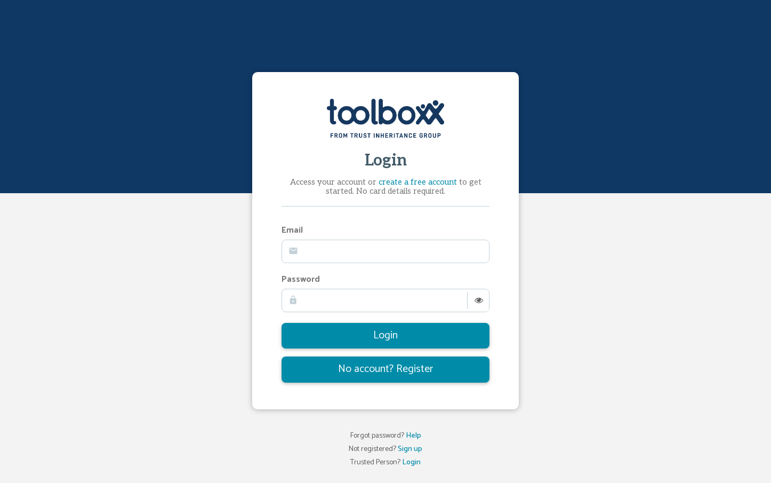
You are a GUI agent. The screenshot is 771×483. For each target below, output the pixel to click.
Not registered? (385, 449)
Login (385, 335)
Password (301, 280)
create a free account (418, 182)
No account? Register (385, 369)
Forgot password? (385, 436)
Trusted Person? (385, 463)
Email (292, 231)
